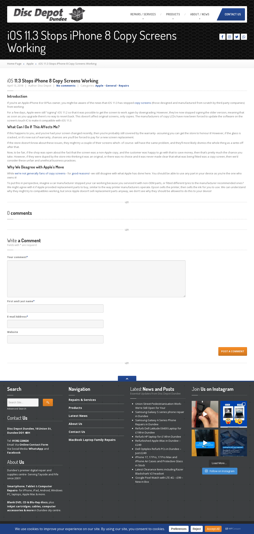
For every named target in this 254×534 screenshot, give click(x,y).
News (78, 416)
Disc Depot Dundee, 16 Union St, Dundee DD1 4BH (29, 431)
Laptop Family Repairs (92, 440)
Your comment (17, 257)
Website (12, 332)
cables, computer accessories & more (31, 508)
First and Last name (21, 301)
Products (173, 14)
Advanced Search (16, 408)
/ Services (143, 14)
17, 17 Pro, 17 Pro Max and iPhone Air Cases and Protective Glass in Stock (159, 461)
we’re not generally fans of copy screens (40, 173)
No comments (65, 85)
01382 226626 (20, 441)
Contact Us (233, 14)
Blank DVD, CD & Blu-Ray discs (27, 502)
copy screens (142, 103)
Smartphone (16, 486)
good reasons (80, 173)
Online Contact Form (33, 444)
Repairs (124, 85)
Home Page (14, 63)
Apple (30, 63)
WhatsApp (36, 449)
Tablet (30, 486)
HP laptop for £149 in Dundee (158, 436)
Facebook (14, 452)
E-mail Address (17, 316)
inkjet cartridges (19, 506)
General (111, 85)
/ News (199, 14)
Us (75, 424)
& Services (82, 400)
